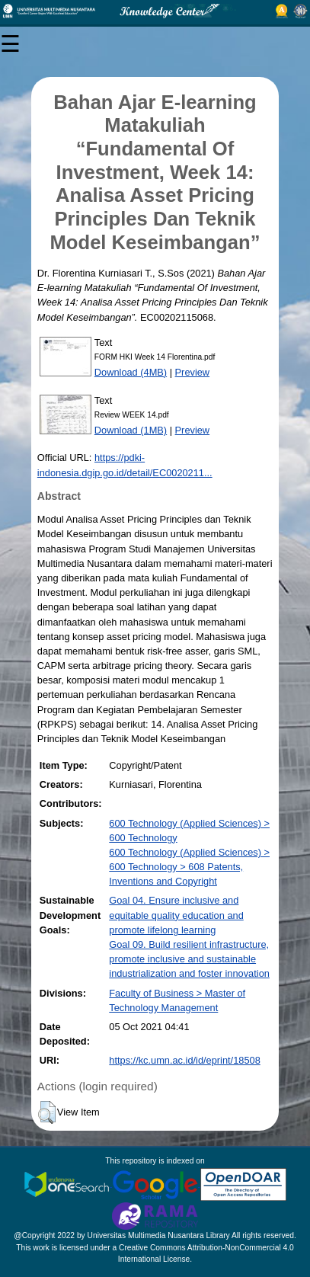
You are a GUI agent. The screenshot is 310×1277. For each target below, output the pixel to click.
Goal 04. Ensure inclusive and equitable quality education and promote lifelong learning (176, 915)
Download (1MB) (130, 430)
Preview (192, 372)
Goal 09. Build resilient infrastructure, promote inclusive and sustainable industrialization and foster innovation (189, 959)
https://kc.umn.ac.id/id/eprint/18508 (184, 1060)
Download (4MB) (130, 372)
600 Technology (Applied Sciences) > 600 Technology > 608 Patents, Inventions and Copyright (189, 867)
